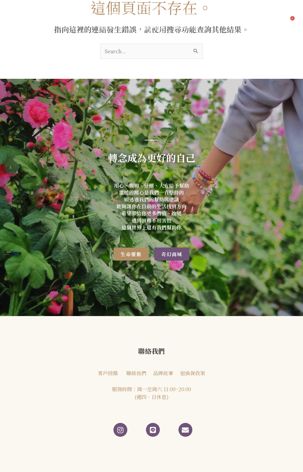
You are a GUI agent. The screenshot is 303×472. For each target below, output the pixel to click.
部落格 (83, 14)
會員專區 (242, 14)
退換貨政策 (192, 373)
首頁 (27, 14)
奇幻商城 (188, 14)
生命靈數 (111, 27)
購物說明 (188, 27)
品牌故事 (52, 14)
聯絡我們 (216, 14)
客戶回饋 (114, 14)
